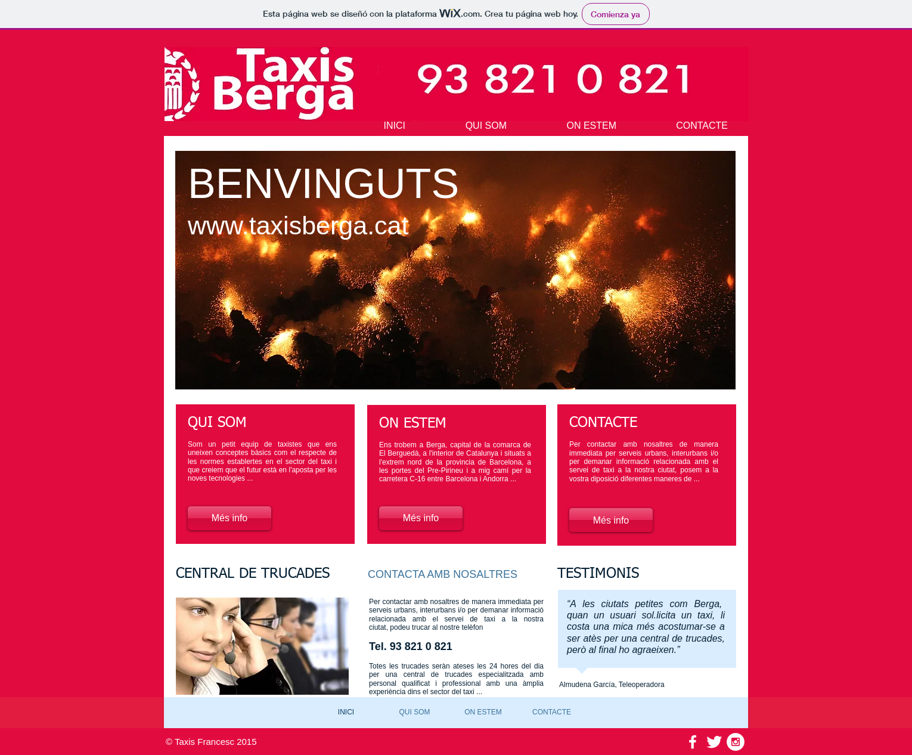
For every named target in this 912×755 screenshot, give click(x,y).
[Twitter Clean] (714, 742)
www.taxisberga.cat (298, 225)
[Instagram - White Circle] (736, 742)
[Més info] (229, 518)
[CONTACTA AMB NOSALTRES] (445, 574)
